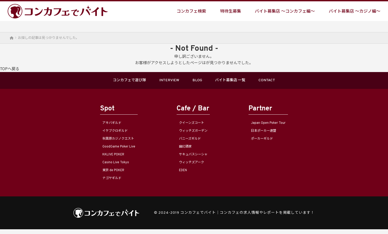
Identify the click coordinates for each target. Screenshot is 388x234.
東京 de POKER (102, 174)
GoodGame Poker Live (109, 149)
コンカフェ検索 (191, 11)
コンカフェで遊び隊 (111, 81)
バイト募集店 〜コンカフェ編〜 (285, 11)
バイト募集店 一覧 (240, 81)
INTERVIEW (162, 81)
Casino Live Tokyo (105, 166)
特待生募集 (230, 11)
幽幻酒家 (182, 149)
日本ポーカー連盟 (272, 133)
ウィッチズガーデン (193, 133)
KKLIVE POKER (103, 157)
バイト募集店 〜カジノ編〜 (354, 11)
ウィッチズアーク (190, 166)
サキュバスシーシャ (193, 157)
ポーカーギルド (270, 141)
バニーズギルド (188, 141)
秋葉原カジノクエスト (109, 141)
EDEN (179, 174)
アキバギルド (100, 125)
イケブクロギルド (105, 133)
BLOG (198, 81)
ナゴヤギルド (100, 182)
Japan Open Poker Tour (277, 125)
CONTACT (287, 81)
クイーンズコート (190, 125)
